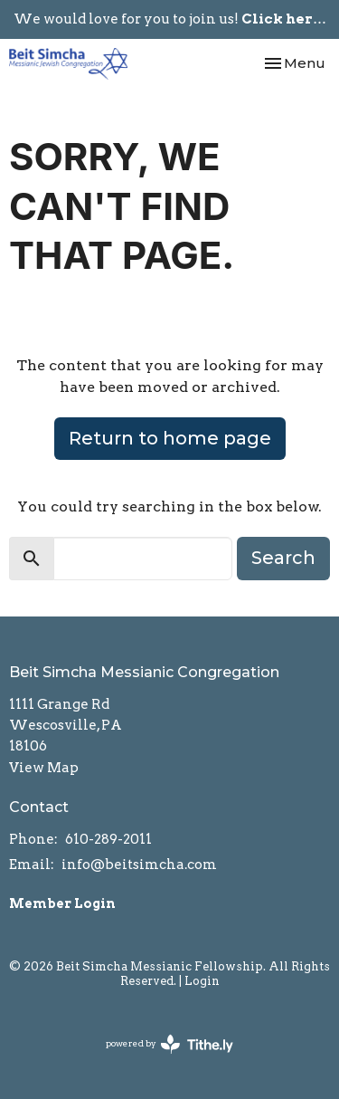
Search (283, 558)
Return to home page (170, 438)
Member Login (62, 903)
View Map (44, 768)
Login (202, 981)
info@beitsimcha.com (139, 864)
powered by (169, 1044)
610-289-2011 (108, 839)
